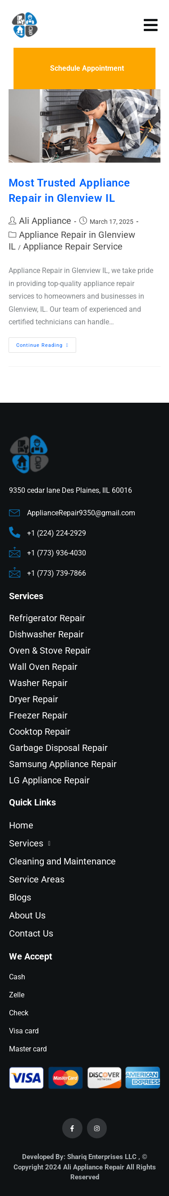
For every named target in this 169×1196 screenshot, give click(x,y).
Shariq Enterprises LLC (102, 1157)
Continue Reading (46, 342)
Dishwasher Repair (46, 634)
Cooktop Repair (39, 731)
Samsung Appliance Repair (63, 764)
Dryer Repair (33, 699)
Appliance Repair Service (73, 246)
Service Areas (36, 879)
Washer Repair (38, 683)
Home (21, 825)
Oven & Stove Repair (50, 650)
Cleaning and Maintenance (62, 861)
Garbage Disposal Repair (58, 747)
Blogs (20, 897)
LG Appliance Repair (49, 780)
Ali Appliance (45, 220)
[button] (84, 843)
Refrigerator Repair (47, 618)
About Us (27, 915)
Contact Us (31, 933)
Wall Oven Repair (43, 666)
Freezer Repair (38, 715)
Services (32, 843)
